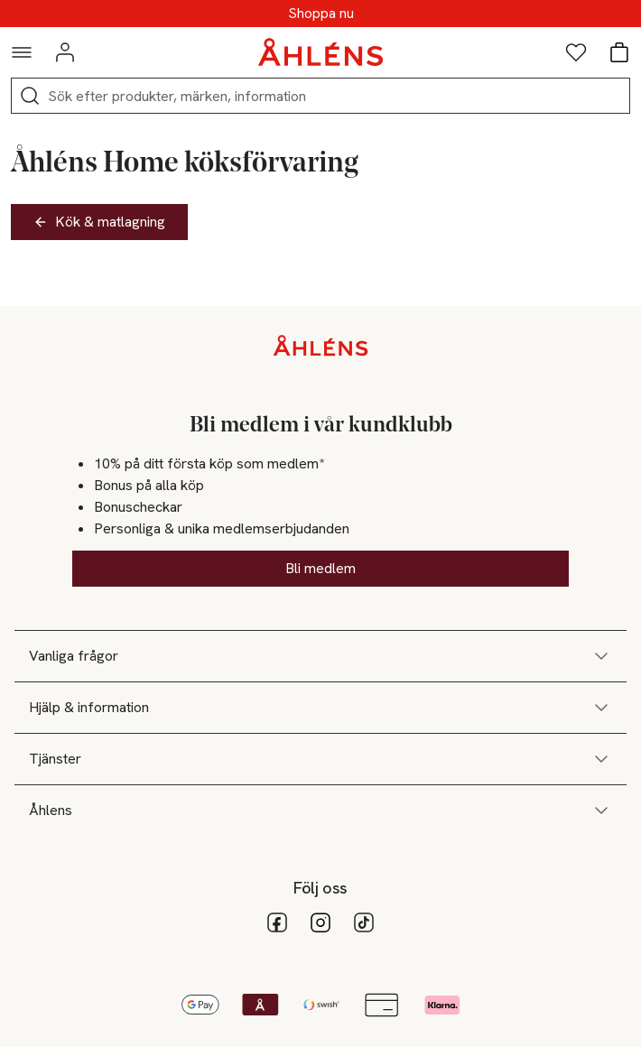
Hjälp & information (320, 707)
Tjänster (320, 759)
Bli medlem (320, 568)
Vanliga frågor (320, 656)
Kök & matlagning (99, 221)
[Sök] (30, 96)
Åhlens (320, 810)
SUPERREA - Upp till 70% (320, 14)
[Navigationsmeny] (22, 52)
